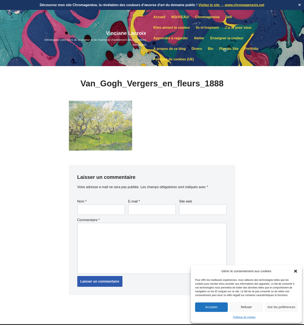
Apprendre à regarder (170, 38)
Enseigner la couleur (226, 38)
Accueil (159, 17)
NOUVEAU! (180, 17)
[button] (295, 271)
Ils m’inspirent (207, 27)
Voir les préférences (281, 307)
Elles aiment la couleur (171, 27)
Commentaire (88, 220)
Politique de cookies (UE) (173, 59)
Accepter (211, 307)
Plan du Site (229, 48)
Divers (197, 48)
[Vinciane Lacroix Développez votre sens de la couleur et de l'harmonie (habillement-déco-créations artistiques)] (89, 38)
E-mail (134, 201)
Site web (185, 201)
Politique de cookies (244, 317)
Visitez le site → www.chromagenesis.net (231, 5)
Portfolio (251, 48)
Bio (210, 48)
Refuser (246, 307)
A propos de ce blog (169, 48)
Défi (228, 17)
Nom (82, 201)
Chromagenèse (207, 17)
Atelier (199, 38)
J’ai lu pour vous (238, 27)
